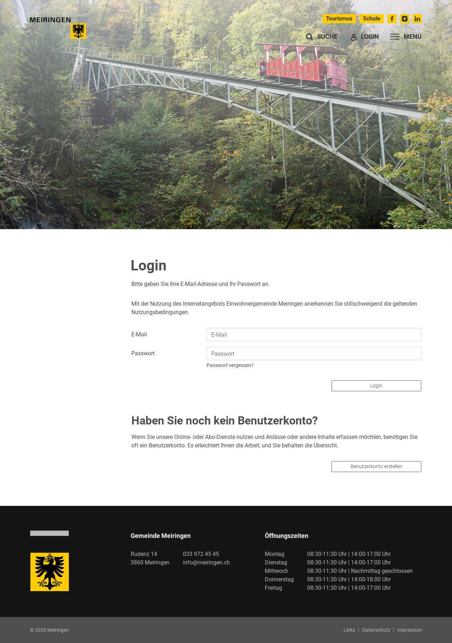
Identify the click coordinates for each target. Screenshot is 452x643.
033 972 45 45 (201, 554)
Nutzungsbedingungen (159, 312)
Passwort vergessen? (230, 365)
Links (349, 630)
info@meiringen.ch (206, 562)
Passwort (143, 353)
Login (376, 385)
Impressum (409, 630)
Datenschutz (376, 630)
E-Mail (139, 334)
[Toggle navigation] (404, 36)
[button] (321, 36)
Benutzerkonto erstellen (377, 466)
